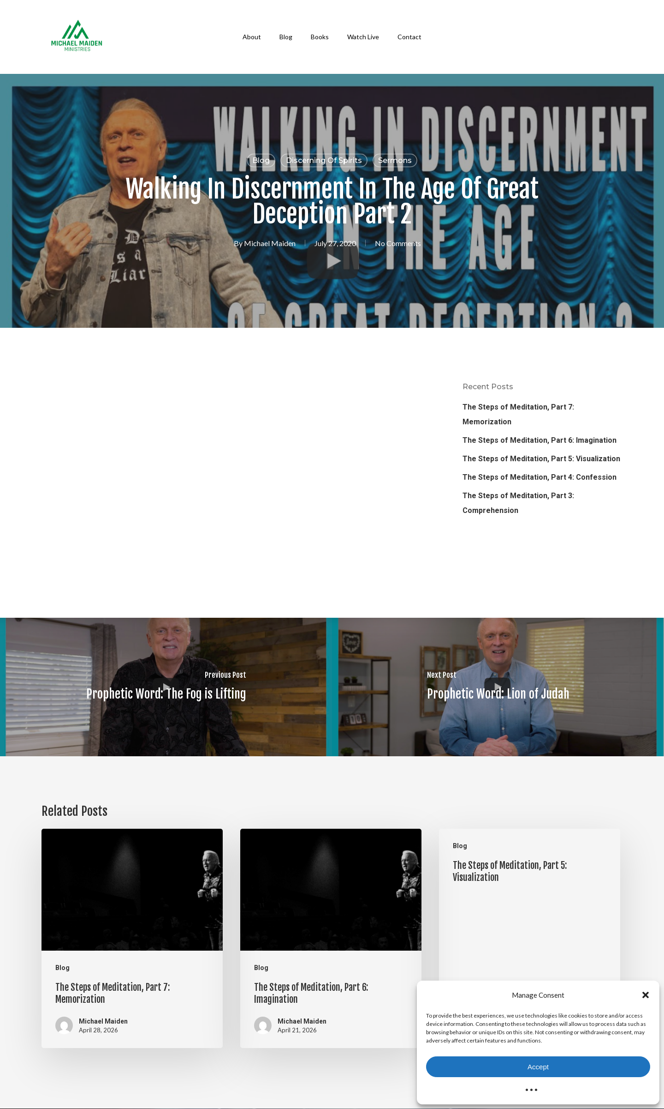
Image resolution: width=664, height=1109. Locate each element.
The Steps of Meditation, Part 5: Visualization (541, 458)
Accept (538, 1067)
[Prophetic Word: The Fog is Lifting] (166, 687)
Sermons (395, 160)
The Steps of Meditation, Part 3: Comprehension (518, 503)
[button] (645, 995)
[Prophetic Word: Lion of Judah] (498, 687)
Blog (261, 160)
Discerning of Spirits (324, 160)
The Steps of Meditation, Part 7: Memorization (518, 414)
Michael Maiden (270, 243)
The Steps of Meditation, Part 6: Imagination (539, 440)
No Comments (398, 243)
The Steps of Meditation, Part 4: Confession (539, 477)
